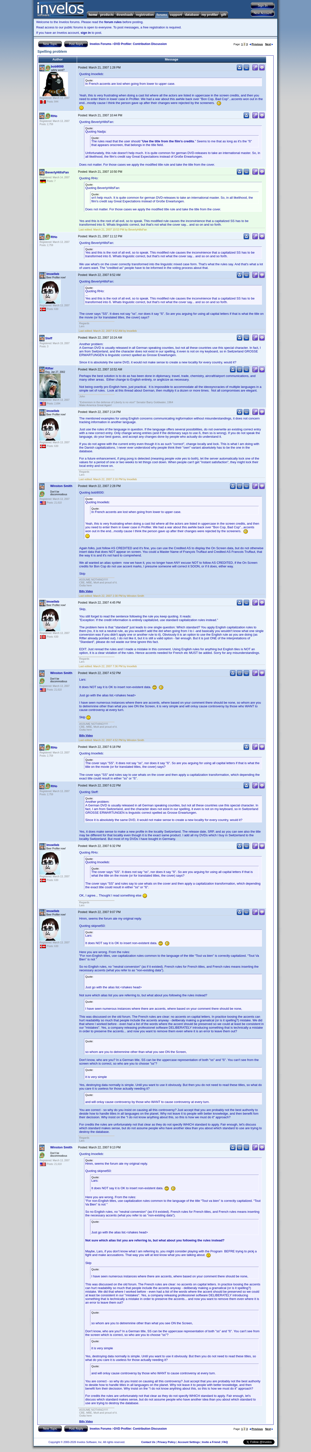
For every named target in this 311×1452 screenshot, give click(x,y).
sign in (86, 32)
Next (269, 44)
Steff (48, 338)
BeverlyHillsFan (57, 172)
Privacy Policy (166, 1442)
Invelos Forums (100, 44)
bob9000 (57, 66)
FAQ (225, 1442)
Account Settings (189, 1442)
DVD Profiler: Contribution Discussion (140, 44)
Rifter (49, 368)
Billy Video (86, 591)
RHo (54, 116)
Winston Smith (61, 486)
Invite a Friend (211, 1442)
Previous (256, 44)
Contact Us (148, 1442)
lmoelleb (52, 274)
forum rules (113, 22)
